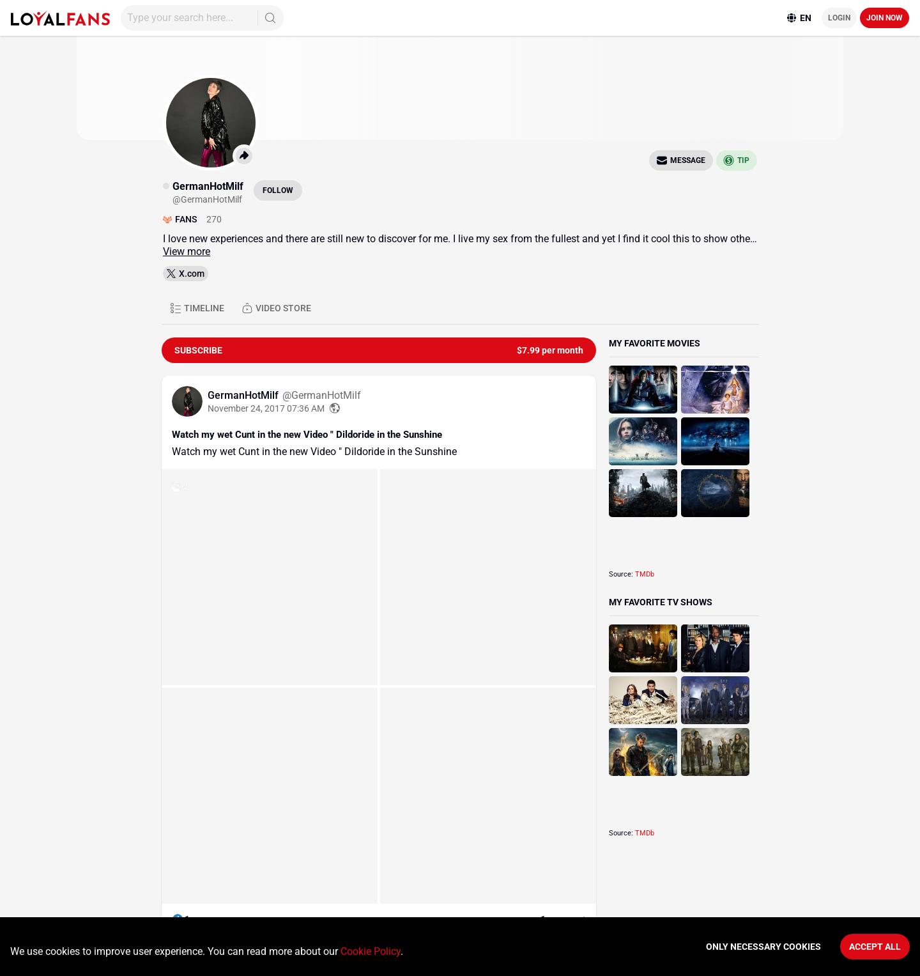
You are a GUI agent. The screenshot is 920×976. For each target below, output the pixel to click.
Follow (278, 190)
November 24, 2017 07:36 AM (266, 408)
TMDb (644, 574)
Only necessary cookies (763, 946)
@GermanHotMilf (321, 395)
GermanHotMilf (244, 395)
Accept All (875, 946)
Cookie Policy (371, 951)
